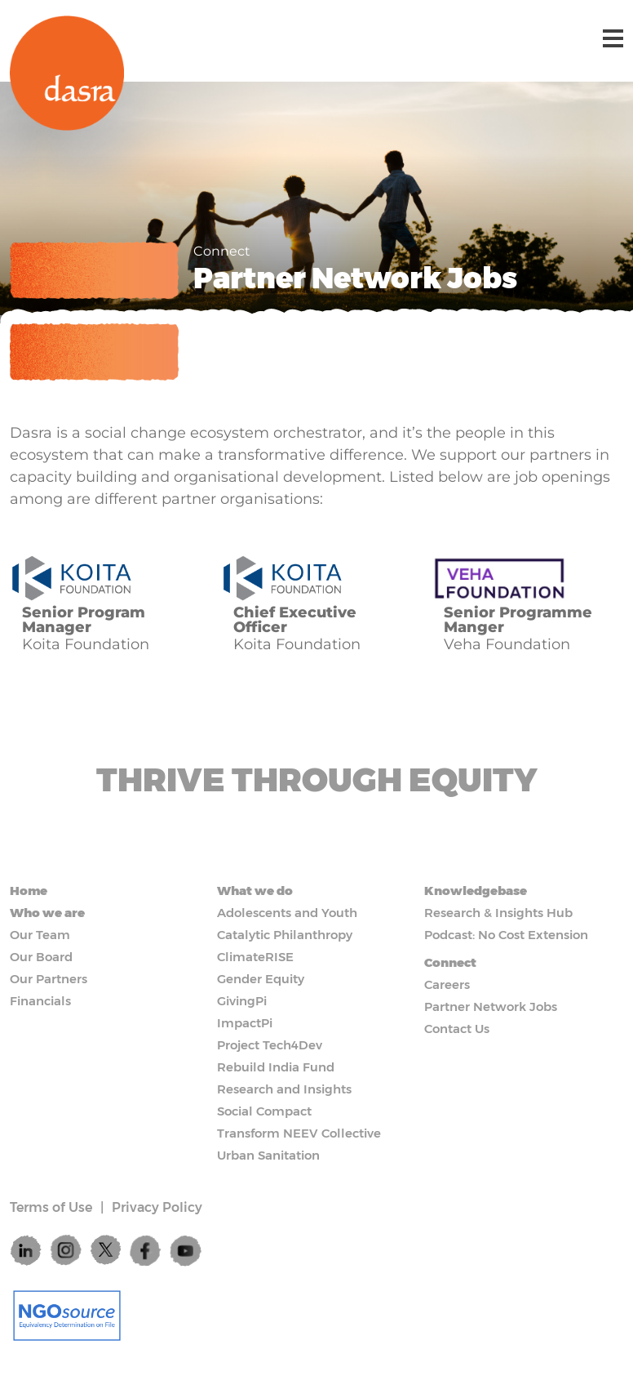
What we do (255, 890)
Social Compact (264, 1111)
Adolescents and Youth (287, 912)
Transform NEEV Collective (299, 1133)
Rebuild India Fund (275, 1067)
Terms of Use (51, 1207)
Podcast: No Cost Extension (506, 934)
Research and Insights (284, 1089)
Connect (450, 962)
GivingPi (242, 1001)
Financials (40, 1001)
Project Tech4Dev (269, 1045)
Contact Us (456, 1028)
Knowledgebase (475, 890)
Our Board (41, 956)
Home (28, 890)
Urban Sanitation (268, 1155)
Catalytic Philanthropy (284, 934)
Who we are (47, 912)
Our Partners (48, 978)
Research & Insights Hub (498, 912)
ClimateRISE (255, 956)
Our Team (40, 934)
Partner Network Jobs (490, 1006)
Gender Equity (260, 978)
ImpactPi (244, 1023)
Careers (447, 984)
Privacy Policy (157, 1207)
